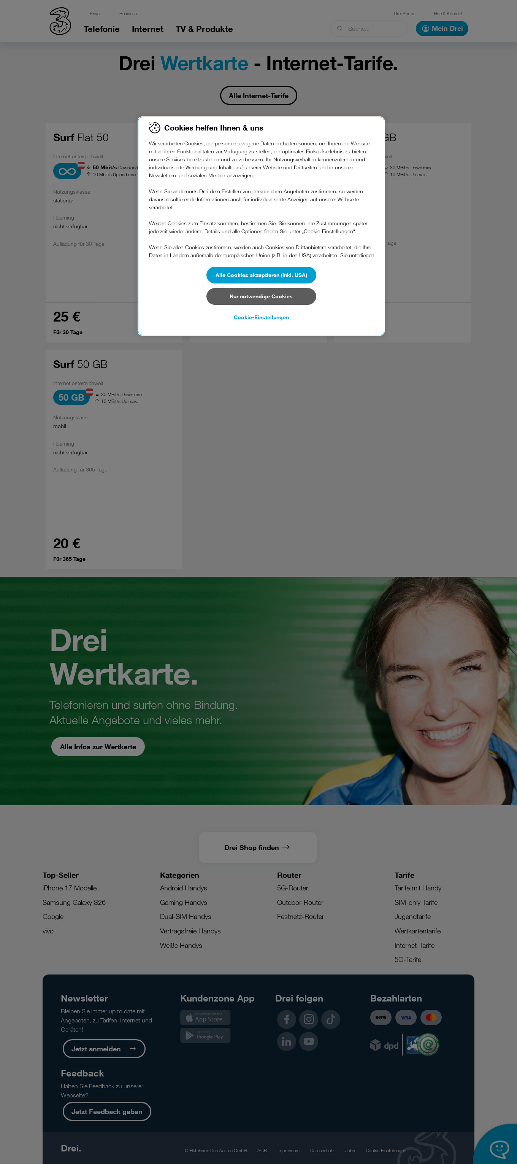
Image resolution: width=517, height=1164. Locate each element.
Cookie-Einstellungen (261, 317)
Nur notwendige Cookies (261, 296)
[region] (261, 226)
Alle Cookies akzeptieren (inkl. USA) (261, 275)
